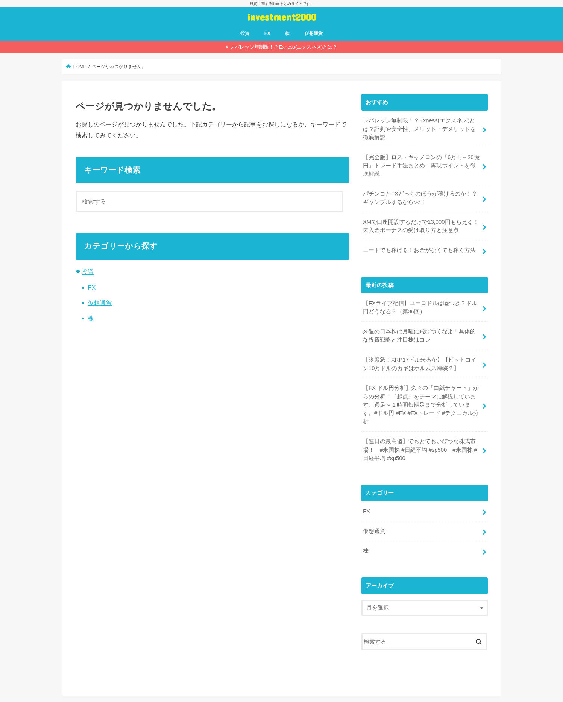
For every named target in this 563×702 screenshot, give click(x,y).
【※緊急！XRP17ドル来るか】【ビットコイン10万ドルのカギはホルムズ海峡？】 (420, 364)
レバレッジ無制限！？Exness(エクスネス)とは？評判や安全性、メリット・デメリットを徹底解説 (419, 128)
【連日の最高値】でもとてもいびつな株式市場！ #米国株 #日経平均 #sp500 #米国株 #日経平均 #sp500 (420, 449)
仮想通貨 (314, 33)
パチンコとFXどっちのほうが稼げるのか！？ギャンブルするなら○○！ (420, 198)
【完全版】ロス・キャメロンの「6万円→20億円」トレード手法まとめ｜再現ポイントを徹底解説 (421, 165)
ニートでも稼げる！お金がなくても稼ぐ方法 (419, 250)
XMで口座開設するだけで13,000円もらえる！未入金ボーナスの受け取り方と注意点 (421, 226)
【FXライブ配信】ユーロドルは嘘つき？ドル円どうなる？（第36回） (420, 307)
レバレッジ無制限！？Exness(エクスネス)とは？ (283, 47)
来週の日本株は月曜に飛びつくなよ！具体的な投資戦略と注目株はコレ (419, 335)
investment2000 (281, 17)
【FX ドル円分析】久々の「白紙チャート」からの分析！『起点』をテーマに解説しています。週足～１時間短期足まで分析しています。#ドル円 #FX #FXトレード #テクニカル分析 (421, 404)
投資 (244, 33)
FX (267, 33)
